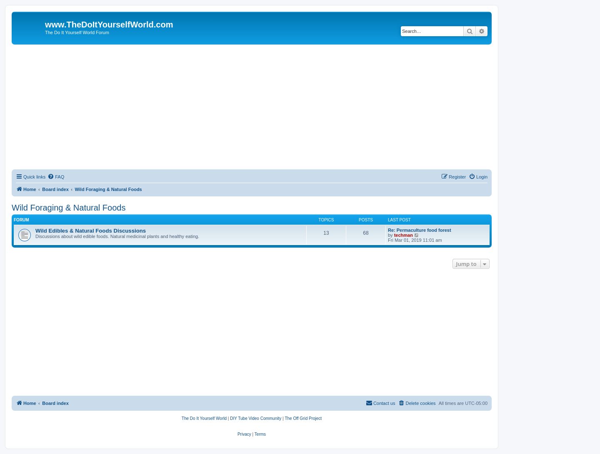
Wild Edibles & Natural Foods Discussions (90, 231)
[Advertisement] (252, 107)
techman (403, 235)
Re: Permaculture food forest (419, 230)
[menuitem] (56, 177)
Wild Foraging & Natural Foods (68, 207)
